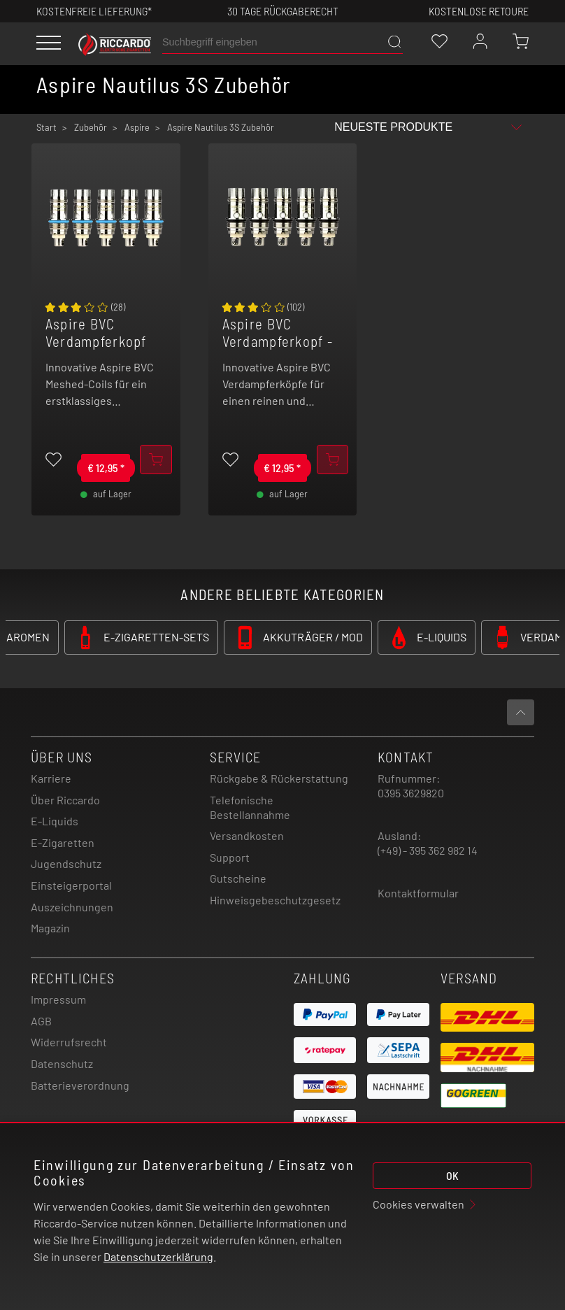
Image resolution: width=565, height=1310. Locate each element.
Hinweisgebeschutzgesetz (275, 899)
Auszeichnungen (72, 906)
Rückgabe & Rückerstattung (279, 778)
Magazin (50, 927)
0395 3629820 (411, 792)
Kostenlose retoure (479, 10)
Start (46, 127)
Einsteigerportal (71, 885)
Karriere (51, 778)
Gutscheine (238, 878)
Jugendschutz (66, 863)
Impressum (58, 999)
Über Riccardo (65, 799)
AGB (41, 1020)
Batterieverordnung (80, 1085)
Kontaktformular (418, 892)
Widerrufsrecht (69, 1041)
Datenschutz (62, 1063)
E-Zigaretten (62, 842)
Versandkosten (247, 835)
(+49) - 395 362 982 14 (428, 850)
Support (230, 857)
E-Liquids (54, 820)
